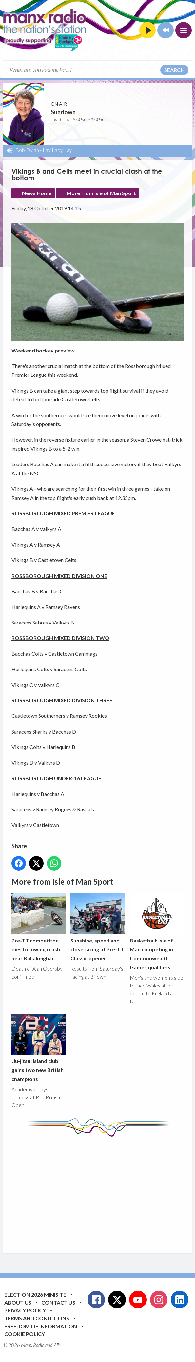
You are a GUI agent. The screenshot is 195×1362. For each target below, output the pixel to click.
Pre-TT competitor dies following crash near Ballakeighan (38, 928)
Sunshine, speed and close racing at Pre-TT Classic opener (97, 928)
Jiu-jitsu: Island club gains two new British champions (38, 1048)
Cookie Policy (24, 1334)
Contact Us (58, 1302)
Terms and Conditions (36, 1318)
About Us (17, 1302)
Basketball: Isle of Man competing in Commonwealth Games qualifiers (157, 932)
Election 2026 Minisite (35, 1294)
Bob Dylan (27, 150)
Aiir (57, 1345)
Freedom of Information (40, 1326)
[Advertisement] (103, 1190)
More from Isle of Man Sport (101, 193)
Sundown (63, 112)
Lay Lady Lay (57, 150)
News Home (36, 193)
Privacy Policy (25, 1310)
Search (174, 70)
